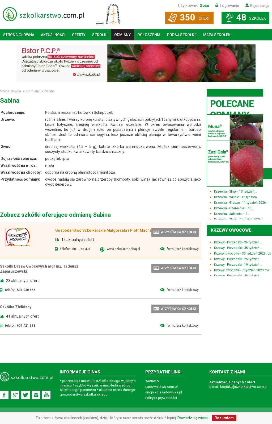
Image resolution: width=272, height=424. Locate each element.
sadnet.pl (152, 381)
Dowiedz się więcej (193, 418)
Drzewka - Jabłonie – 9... (232, 214)
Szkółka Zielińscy (15, 307)
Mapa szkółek (217, 35)
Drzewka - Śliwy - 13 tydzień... (235, 191)
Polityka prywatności (161, 398)
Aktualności (53, 35)
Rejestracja (259, 5)
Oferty (79, 35)
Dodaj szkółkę (182, 35)
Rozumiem (224, 418)
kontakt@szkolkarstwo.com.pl (243, 387)
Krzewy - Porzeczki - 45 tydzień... (238, 248)
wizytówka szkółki (178, 232)
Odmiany (122, 35)
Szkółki (100, 35)
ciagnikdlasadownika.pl (163, 392)
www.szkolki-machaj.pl (123, 249)
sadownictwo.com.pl (161, 387)
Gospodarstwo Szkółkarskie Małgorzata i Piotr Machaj (104, 230)
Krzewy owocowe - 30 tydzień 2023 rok (242, 253)
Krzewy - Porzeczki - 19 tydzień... (238, 265)
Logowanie (229, 5)
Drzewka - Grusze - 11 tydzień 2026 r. (241, 203)
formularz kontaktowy (183, 249)
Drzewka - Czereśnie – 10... (234, 208)
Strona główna (18, 35)
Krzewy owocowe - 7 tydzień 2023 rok (241, 270)
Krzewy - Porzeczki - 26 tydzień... (238, 242)
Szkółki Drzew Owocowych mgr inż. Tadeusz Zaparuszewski (39, 268)
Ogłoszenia (148, 35)
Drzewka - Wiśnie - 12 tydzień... (236, 197)
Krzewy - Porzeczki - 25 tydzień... (238, 259)
